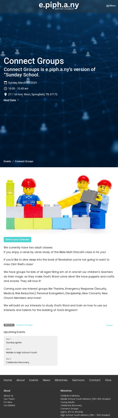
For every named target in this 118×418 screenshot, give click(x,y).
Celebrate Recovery (71, 405)
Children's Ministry (70, 395)
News (46, 380)
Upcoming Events (14, 332)
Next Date (12, 100)
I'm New (8, 402)
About (20, 380)
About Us (8, 395)
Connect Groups (24, 325)
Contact (94, 380)
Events (7, 161)
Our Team (9, 398)
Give (108, 380)
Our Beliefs (9, 405)
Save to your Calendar (18, 239)
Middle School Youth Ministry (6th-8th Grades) (86, 398)
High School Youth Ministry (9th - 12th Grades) (85, 415)
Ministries (61, 380)
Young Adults (68, 402)
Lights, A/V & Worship (72, 411)
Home (8, 380)
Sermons (78, 380)
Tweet (109, 325)
